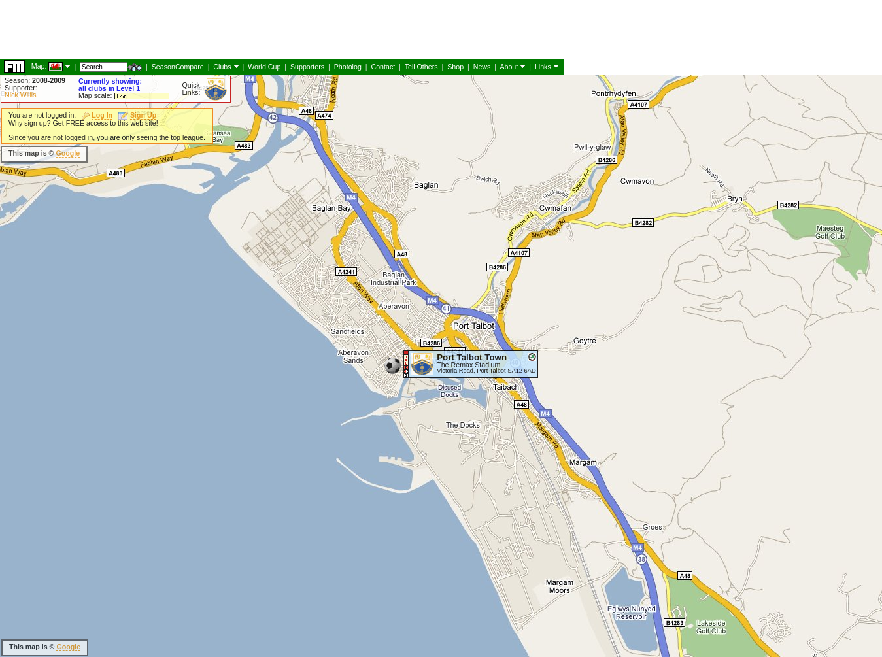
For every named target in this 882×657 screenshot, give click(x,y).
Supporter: (21, 88)
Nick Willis (21, 95)
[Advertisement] (493, 163)
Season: (35, 80)
